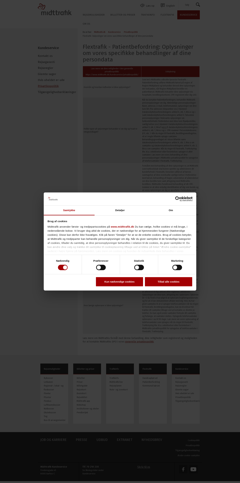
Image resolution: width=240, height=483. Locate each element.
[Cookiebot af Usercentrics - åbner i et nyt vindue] (178, 198)
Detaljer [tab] (120, 210)
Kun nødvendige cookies (119, 281)
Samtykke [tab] (69, 210)
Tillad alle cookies (168, 281)
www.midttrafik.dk (122, 226)
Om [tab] (171, 210)
